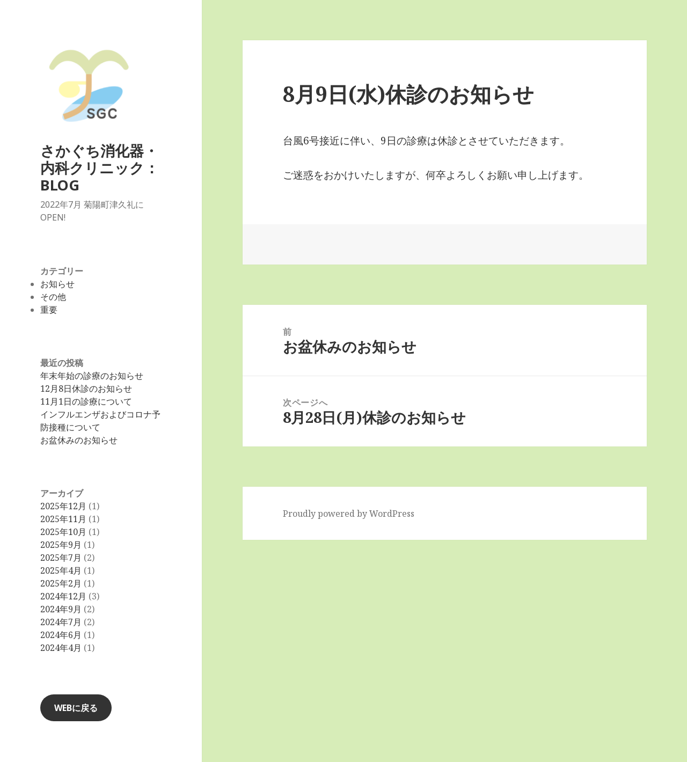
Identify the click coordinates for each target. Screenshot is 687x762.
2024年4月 (61, 648)
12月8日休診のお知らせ (86, 388)
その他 (53, 297)
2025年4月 (61, 570)
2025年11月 (63, 519)
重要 (48, 310)
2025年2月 (61, 583)
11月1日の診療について (86, 401)
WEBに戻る (76, 708)
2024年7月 (61, 622)
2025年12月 (63, 506)
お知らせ (57, 284)
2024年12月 (63, 596)
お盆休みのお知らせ (79, 440)
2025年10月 (63, 532)
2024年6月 (61, 635)
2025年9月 (61, 545)
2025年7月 (61, 557)
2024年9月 (61, 609)
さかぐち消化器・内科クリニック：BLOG (99, 168)
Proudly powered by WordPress (348, 513)
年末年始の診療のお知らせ (91, 376)
